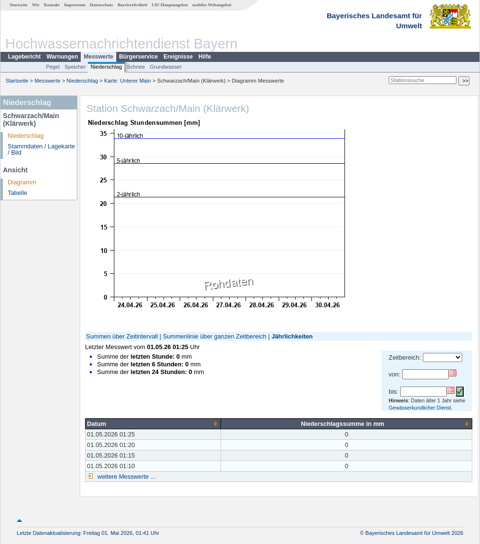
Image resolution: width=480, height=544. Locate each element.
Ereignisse (178, 56)
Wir (36, 4)
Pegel (53, 67)
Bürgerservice (138, 56)
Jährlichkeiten (292, 336)
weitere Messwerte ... (125, 476)
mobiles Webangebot (211, 4)
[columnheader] (153, 423)
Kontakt (52, 4)
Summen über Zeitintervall (122, 336)
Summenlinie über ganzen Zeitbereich (215, 336)
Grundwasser (166, 67)
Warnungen (62, 56)
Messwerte (98, 56)
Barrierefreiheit (133, 4)
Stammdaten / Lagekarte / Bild (41, 149)
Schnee (136, 67)
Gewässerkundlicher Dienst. (421, 408)
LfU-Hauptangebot (170, 4)
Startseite (18, 4)
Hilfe (204, 56)
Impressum (74, 4)
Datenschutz (101, 4)
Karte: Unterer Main (127, 81)
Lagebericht (24, 56)
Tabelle (17, 192)
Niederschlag (106, 67)
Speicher (75, 67)
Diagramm (22, 182)
